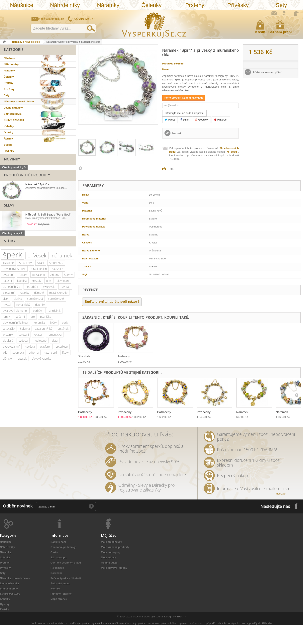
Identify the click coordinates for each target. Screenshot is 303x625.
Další (80, 168)
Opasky (8, 132)
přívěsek (37, 255)
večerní (20, 316)
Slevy (9, 205)
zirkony (54, 275)
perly (65, 322)
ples (48, 281)
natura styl (50, 352)
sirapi (40, 263)
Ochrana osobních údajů (65, 562)
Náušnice (21, 5)
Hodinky (9, 150)
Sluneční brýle (13, 113)
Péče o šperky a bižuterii (65, 578)
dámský (7, 358)
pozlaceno (38, 275)
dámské (39, 293)
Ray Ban (65, 287)
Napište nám (274, 13)
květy (53, 322)
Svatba (8, 144)
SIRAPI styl (25, 263)
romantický (23, 305)
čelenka (25, 328)
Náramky (108, 5)
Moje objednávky (111, 541)
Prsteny (194, 5)
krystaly (36, 281)
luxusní (7, 281)
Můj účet (108, 535)
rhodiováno (40, 340)
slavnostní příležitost (15, 322)
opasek (22, 358)
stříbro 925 (56, 263)
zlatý (5, 299)
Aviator (38, 334)
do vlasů (8, 340)
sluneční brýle (11, 287)
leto (32, 316)
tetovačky (9, 328)
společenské (56, 299)
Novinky (12, 159)
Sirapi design (39, 269)
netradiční (32, 287)
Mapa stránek (58, 598)
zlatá (54, 340)
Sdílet (185, 119)
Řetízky (8, 138)
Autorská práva (59, 583)
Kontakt (55, 588)
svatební (8, 275)
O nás (54, 552)
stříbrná (34, 352)
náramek (62, 255)
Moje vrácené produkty (115, 547)
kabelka (22, 281)
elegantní (8, 293)
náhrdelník (54, 310)
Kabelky (9, 126)
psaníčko (45, 316)
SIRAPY (181, 616)
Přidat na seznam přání (266, 72)
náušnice (57, 269)
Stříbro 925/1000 (14, 120)
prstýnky (8, 334)
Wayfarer (45, 346)
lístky (65, 352)
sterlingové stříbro (14, 269)
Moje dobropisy (110, 552)
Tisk (170, 168)
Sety (281, 5)
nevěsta (30, 346)
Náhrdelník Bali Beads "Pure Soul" (48, 214)
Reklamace (57, 567)
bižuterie (8, 263)
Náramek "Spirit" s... (38, 184)
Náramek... (243, 412)
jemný (6, 316)
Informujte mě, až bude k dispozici (184, 113)
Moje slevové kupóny (114, 567)
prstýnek (63, 328)
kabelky (24, 293)
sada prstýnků (43, 328)
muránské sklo (58, 293)
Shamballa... (85, 356)
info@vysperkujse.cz (51, 18)
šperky (68, 275)
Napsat (176, 133)
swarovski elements (15, 310)
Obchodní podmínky (63, 547)
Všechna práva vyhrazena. (148, 616)
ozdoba (23, 340)
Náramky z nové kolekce (26, 42)
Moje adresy (108, 557)
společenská (35, 299)
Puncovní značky (60, 593)
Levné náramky (13, 107)
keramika (39, 322)
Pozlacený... (125, 356)
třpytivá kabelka (41, 358)
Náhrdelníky (65, 5)
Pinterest (220, 119)
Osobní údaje (109, 562)
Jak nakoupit (58, 557)
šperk (12, 254)
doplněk (40, 305)
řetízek (23, 275)
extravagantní (11, 346)
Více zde (280, 493)
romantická (54, 334)
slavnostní (63, 281)
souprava (18, 352)
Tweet (170, 119)
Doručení (56, 573)
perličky (37, 310)
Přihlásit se (296, 13)
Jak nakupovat (284, 13)
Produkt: (167, 63)
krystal (7, 305)
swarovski (49, 287)
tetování (24, 334)
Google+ (201, 119)
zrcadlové (62, 346)
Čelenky (151, 5)
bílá (5, 352)
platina (18, 299)
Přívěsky (238, 5)
